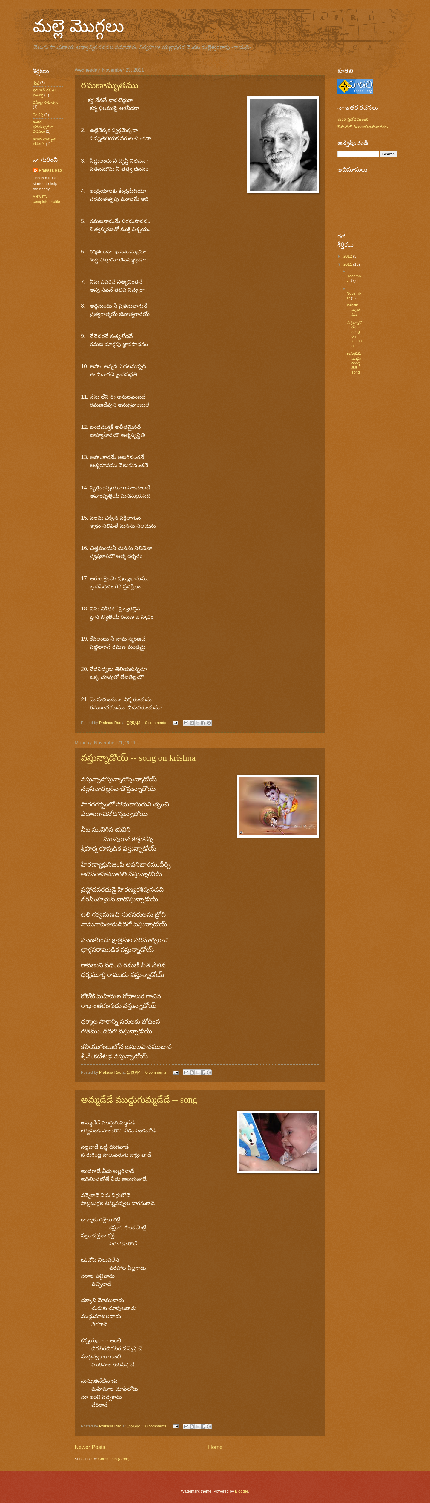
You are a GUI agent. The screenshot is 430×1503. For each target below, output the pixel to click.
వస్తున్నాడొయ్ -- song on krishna (138, 758)
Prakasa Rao (110, 722)
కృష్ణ (36, 82)
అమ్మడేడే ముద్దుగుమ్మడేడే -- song (139, 1099)
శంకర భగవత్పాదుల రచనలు (43, 127)
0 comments (155, 722)
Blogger (241, 1491)
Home (215, 1447)
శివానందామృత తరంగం (44, 141)
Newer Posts (90, 1447)
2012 (348, 256)
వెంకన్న (38, 114)
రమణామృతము (109, 85)
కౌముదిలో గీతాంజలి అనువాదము (362, 127)
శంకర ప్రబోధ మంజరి (352, 119)
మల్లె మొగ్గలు (78, 26)
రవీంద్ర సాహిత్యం (46, 102)
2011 (348, 264)
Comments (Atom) (113, 1459)
